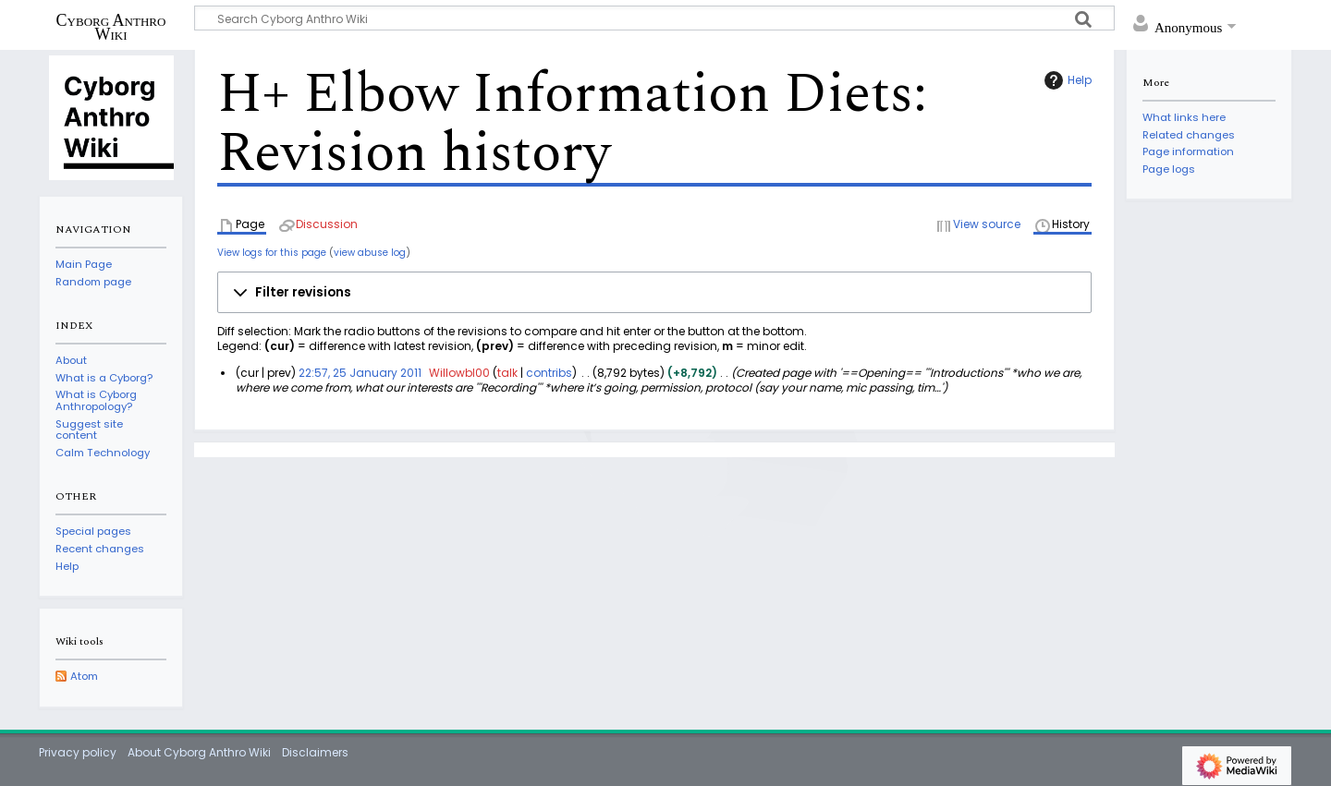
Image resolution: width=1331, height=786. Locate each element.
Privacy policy (77, 752)
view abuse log (370, 253)
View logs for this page (271, 253)
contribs (549, 373)
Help (1066, 80)
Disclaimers (315, 752)
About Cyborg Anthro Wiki (199, 752)
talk (507, 373)
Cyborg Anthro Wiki (111, 26)
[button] (654, 292)
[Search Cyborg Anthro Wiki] (654, 18)
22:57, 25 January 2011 (360, 373)
